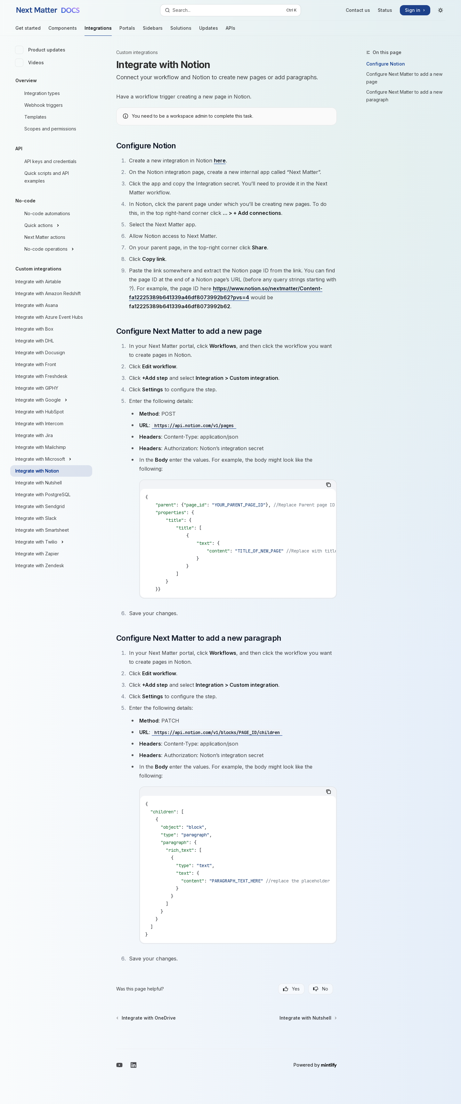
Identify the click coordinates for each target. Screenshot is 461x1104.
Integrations (98, 30)
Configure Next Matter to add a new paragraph (404, 95)
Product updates (40, 50)
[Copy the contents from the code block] (328, 485)
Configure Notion (385, 64)
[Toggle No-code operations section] (51, 249)
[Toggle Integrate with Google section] (51, 400)
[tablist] (231, 484)
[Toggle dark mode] (440, 10)
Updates (208, 30)
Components (62, 30)
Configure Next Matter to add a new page (404, 77)
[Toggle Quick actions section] (51, 225)
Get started (28, 30)
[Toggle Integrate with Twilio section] (51, 542)
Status (385, 10)
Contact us (358, 10)
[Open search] (230, 10)
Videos (29, 63)
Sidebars (153, 30)
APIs (230, 30)
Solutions (180, 30)
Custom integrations (137, 52)
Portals (127, 30)
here (220, 160)
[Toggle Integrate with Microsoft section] (51, 459)
